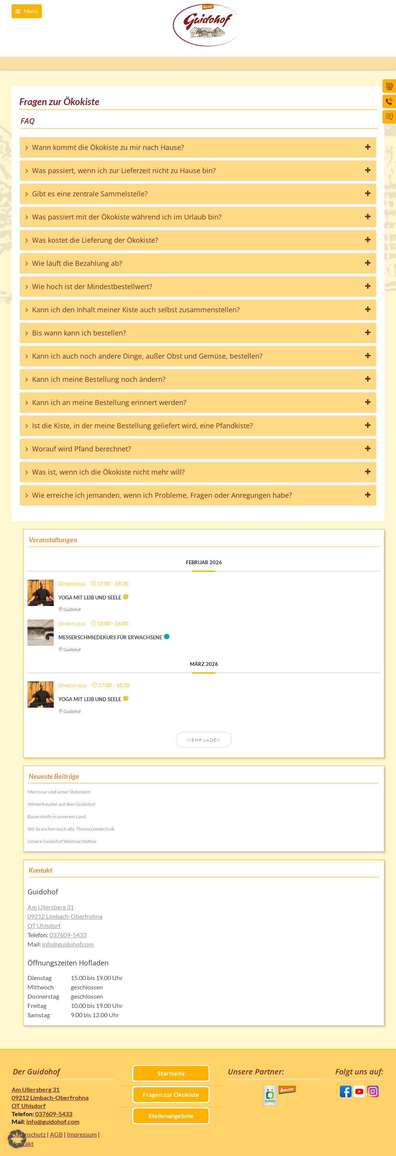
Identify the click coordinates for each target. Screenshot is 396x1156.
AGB (56, 1134)
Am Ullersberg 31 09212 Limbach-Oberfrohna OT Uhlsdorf (64, 916)
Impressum (82, 1134)
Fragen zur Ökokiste (171, 1094)
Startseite (171, 1073)
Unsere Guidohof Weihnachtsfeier (62, 841)
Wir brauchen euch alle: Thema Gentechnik (70, 829)
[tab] (198, 147)
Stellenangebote (171, 1115)
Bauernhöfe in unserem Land (56, 816)
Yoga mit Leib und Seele (89, 597)
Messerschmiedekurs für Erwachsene (110, 637)
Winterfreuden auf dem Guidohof (61, 804)
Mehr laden (203, 740)
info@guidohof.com (68, 944)
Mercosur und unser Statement (58, 792)
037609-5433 (68, 934)
